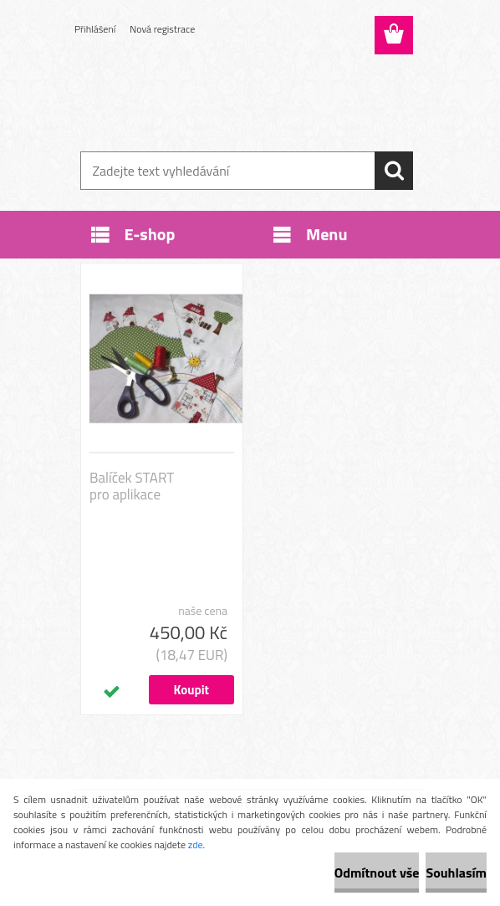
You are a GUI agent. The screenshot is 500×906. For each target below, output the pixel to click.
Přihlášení (94, 29)
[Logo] (240, 97)
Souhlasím (456, 872)
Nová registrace (162, 29)
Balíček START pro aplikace (131, 486)
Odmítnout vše (377, 872)
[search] (394, 170)
